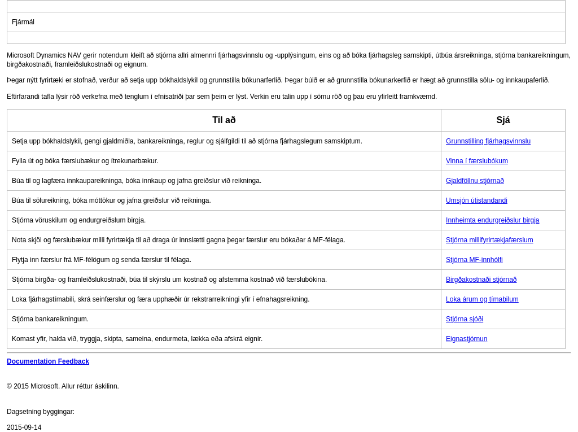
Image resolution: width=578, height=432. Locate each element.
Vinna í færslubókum (477, 161)
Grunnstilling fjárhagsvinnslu (488, 141)
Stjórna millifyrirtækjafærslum (489, 240)
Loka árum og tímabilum (482, 299)
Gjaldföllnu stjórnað (475, 181)
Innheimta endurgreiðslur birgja (492, 220)
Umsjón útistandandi (476, 200)
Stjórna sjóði (464, 319)
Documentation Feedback (48, 361)
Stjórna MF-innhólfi (474, 260)
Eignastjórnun (466, 339)
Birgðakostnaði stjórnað (481, 279)
